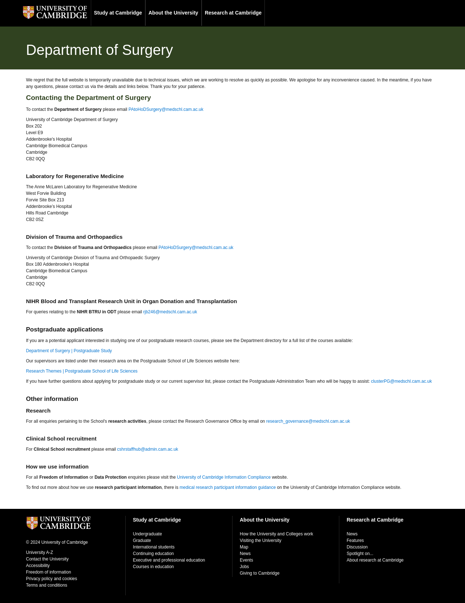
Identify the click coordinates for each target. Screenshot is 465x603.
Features (355, 540)
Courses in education (153, 566)
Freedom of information (48, 572)
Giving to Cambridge (259, 573)
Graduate (142, 540)
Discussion (357, 547)
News (245, 553)
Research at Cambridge (233, 13)
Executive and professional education (169, 560)
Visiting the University (261, 540)
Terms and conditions (46, 585)
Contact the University (47, 559)
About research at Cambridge (375, 560)
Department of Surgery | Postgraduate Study (69, 350)
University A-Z (39, 552)
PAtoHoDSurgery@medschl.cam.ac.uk (166, 109)
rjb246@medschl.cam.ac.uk (170, 311)
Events (246, 560)
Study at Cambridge (118, 13)
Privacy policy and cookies (51, 578)
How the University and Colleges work (276, 533)
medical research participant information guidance (227, 487)
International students (154, 547)
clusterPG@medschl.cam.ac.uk (401, 381)
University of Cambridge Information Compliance (224, 477)
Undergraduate (147, 533)
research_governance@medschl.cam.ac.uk (308, 421)
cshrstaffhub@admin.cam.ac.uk (147, 449)
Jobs (244, 566)
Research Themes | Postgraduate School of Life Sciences (82, 371)
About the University (173, 13)
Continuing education (153, 553)
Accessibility (38, 565)
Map (244, 547)
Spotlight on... (360, 553)
